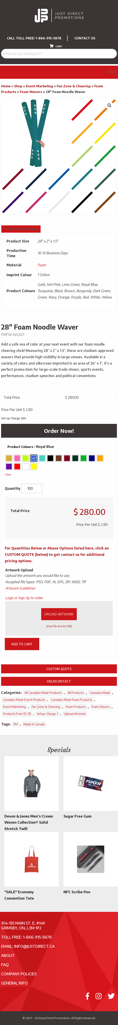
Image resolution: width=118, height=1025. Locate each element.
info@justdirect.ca (34, 946)
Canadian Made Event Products (24, 700)
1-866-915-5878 (48, 38)
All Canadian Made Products (43, 693)
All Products (76, 693)
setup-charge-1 (47, 714)
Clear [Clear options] (8, 474)
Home (5, 86)
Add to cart (22, 644)
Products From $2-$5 (17, 714)
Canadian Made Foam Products (71, 700)
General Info (14, 982)
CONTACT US (84, 38)
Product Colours (20, 447)
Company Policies (19, 973)
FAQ (5, 964)
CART (56, 46)
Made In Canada (34, 724)
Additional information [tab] (21, 229)
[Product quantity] (31, 488)
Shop (18, 86)
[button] (109, 105)
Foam (42, 265)
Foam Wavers (31, 92)
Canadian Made (100, 693)
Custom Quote (59, 669)
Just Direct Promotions (55, 1018)
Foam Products (76, 707)
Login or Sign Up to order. (24, 598)
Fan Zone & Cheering (74, 86)
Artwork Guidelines (20, 588)
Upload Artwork (59, 614)
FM (16, 724)
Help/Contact (59, 681)
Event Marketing (39, 86)
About (8, 955)
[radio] (9, 458)
